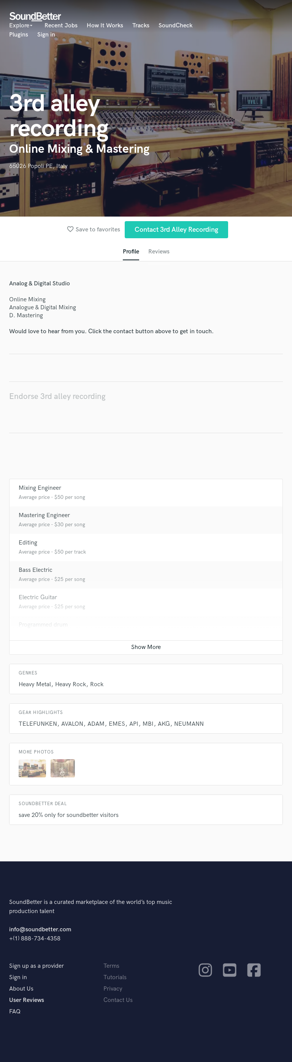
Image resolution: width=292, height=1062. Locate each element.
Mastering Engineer (44, 515)
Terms (111, 966)
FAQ (15, 1011)
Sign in (46, 34)
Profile (131, 251)
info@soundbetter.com (40, 929)
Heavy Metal (35, 684)
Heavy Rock (70, 684)
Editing (28, 542)
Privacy (112, 988)
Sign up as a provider (36, 966)
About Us (21, 988)
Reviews (159, 251)
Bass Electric (35, 570)
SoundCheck (175, 25)
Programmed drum (43, 624)
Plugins (18, 34)
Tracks (140, 25)
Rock (96, 684)
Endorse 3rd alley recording (57, 396)
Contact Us (118, 1000)
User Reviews (26, 1000)
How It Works (105, 25)
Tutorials (115, 977)
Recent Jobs (61, 25)
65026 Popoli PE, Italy (38, 166)
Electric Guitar (38, 597)
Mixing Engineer (40, 488)
